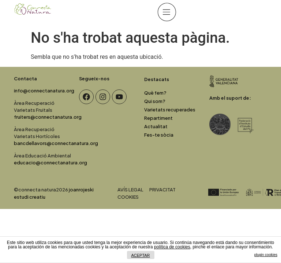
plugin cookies (265, 255)
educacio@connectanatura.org (50, 162)
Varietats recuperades (169, 110)
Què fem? (155, 93)
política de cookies (172, 246)
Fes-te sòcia (158, 135)
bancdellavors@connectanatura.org (56, 143)
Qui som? (154, 101)
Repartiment (158, 118)
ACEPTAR (140, 255)
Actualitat (156, 126)
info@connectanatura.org (44, 91)
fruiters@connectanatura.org (48, 117)
